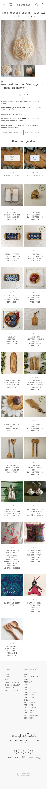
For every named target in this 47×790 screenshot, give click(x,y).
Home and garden (12, 133)
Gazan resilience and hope (29, 703)
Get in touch (11, 691)
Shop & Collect (12, 686)
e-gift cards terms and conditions (30, 695)
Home (7, 675)
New (6, 680)
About (27, 675)
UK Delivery (30, 708)
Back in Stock (33, 133)
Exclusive (10, 689)
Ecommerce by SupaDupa (25, 775)
